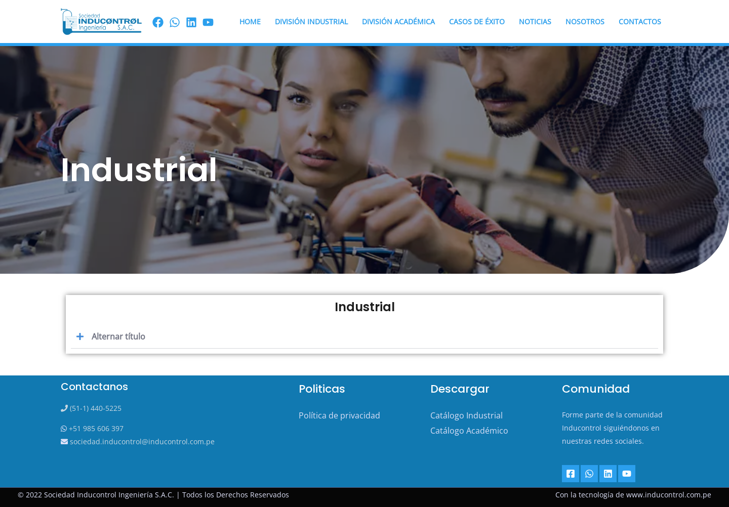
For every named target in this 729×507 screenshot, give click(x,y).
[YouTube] (626, 473)
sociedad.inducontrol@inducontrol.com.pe (141, 441)
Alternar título (118, 336)
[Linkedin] (608, 473)
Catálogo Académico (469, 430)
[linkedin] (191, 22)
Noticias (535, 21)
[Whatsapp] (589, 473)
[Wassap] (175, 22)
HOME (250, 21)
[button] (364, 337)
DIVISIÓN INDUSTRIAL (311, 21)
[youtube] (208, 22)
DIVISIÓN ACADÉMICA (398, 21)
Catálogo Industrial (466, 415)
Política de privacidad (339, 415)
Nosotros (584, 21)
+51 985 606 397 (95, 428)
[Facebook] (158, 22)
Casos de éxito (477, 21)
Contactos (640, 21)
